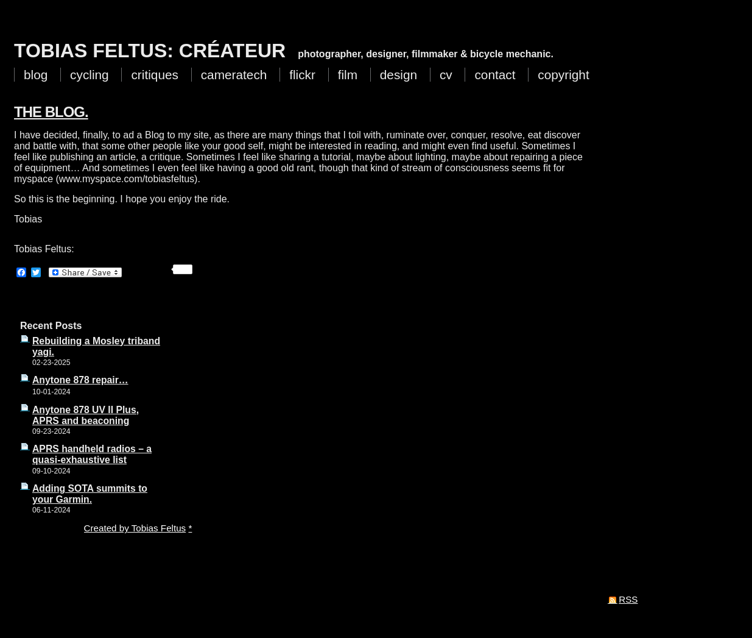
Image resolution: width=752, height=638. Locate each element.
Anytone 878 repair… (80, 380)
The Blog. (51, 112)
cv (446, 75)
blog (35, 75)
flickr (302, 75)
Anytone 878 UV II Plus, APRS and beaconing (85, 415)
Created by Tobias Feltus (135, 528)
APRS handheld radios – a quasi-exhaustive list (92, 454)
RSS (628, 599)
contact (494, 75)
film (347, 75)
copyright (563, 75)
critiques (154, 75)
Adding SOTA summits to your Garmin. (89, 494)
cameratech (234, 75)
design (398, 75)
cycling (89, 75)
